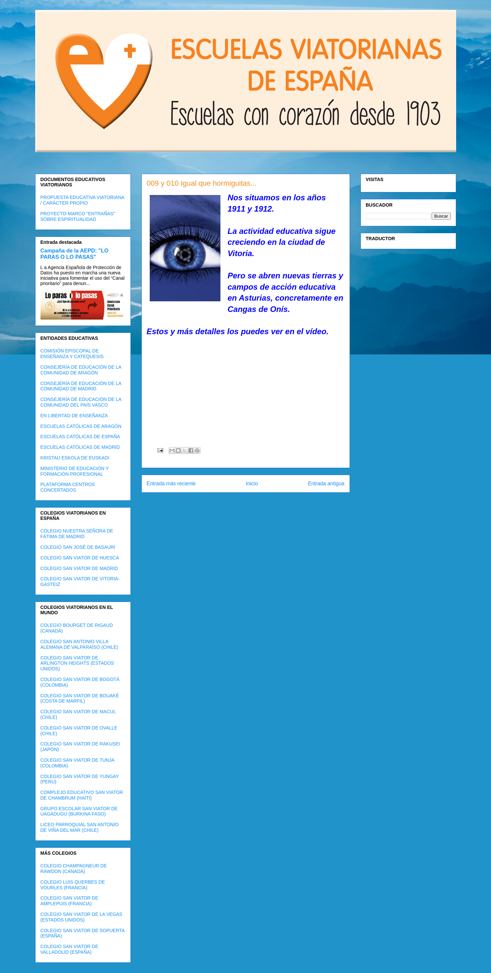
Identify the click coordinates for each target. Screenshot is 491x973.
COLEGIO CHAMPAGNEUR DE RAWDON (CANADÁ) (74, 868)
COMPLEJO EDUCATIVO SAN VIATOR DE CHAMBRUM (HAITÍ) (82, 795)
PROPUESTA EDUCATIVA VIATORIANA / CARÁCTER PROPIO (82, 200)
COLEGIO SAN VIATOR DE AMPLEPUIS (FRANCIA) (70, 900)
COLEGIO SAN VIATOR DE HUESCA (80, 557)
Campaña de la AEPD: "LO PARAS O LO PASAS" (75, 253)
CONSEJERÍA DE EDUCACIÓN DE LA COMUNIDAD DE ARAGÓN (81, 369)
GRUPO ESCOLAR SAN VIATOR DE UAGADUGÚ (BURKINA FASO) (79, 811)
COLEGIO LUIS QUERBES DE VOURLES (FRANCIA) (73, 884)
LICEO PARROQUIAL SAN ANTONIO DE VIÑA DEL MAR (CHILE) (80, 827)
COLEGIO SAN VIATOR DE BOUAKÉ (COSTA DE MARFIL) (80, 698)
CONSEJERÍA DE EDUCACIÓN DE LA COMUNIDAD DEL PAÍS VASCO (81, 402)
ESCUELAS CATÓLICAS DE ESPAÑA (80, 436)
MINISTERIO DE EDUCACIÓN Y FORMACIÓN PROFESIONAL (75, 471)
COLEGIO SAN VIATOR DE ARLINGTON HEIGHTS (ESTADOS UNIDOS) (77, 663)
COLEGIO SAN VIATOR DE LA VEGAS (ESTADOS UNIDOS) (82, 917)
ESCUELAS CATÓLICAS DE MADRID (80, 447)
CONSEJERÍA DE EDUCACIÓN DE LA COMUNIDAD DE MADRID (81, 386)
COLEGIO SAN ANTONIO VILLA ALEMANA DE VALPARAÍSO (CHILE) (79, 644)
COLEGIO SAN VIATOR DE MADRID (79, 568)
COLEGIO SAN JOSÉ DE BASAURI (78, 547)
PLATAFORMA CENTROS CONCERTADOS (68, 487)
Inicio (252, 483)
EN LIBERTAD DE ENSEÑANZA (74, 415)
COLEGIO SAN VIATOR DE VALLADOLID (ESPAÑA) (70, 949)
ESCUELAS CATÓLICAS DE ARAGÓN (81, 426)
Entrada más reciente (171, 483)
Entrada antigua (326, 483)
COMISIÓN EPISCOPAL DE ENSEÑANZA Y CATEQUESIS (72, 353)
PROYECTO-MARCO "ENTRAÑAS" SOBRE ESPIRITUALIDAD (78, 216)
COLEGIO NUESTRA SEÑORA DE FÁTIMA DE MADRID (77, 533)
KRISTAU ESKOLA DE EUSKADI (75, 457)
